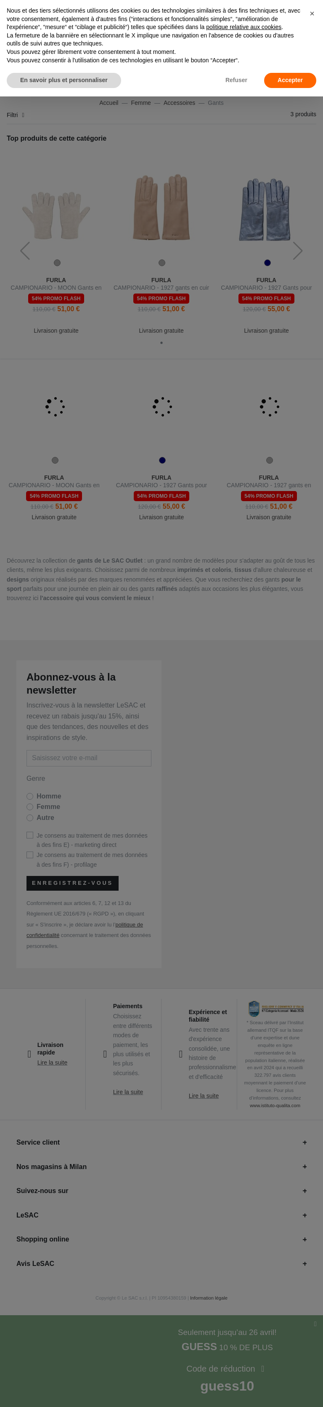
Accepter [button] (290, 80)
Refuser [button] (236, 80)
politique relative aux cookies (243, 27)
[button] (312, 13)
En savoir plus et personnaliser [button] (64, 80)
